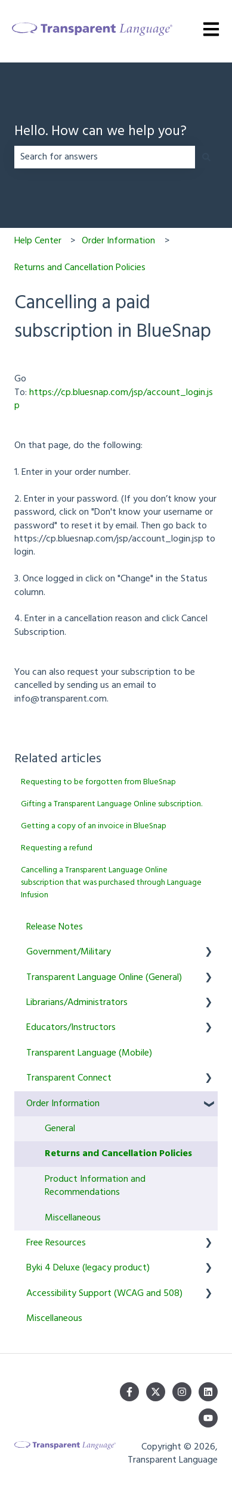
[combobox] (104, 157)
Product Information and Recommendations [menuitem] (95, 1186)
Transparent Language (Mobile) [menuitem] (89, 1053)
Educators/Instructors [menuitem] (71, 1027)
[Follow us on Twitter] (155, 1391)
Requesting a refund (56, 848)
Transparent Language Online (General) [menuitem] (104, 977)
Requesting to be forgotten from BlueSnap (98, 782)
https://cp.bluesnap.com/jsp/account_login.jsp (113, 399)
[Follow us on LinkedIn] (208, 1391)
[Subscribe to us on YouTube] (208, 1417)
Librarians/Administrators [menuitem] (77, 1002)
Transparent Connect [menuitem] (69, 1078)
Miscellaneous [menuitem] (73, 1218)
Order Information (118, 241)
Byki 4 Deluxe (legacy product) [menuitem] (88, 1268)
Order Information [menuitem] (63, 1104)
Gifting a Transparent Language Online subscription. (111, 804)
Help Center (37, 241)
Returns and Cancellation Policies (80, 267)
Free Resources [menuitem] (56, 1243)
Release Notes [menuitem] (54, 927)
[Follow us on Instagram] (181, 1391)
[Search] (206, 157)
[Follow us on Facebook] (129, 1391)
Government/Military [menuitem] (68, 952)
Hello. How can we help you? (100, 132)
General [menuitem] (60, 1129)
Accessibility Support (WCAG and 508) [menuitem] (104, 1293)
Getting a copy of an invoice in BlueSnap (93, 826)
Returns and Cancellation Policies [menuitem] (118, 1154)
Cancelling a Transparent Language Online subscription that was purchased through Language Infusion (111, 882)
